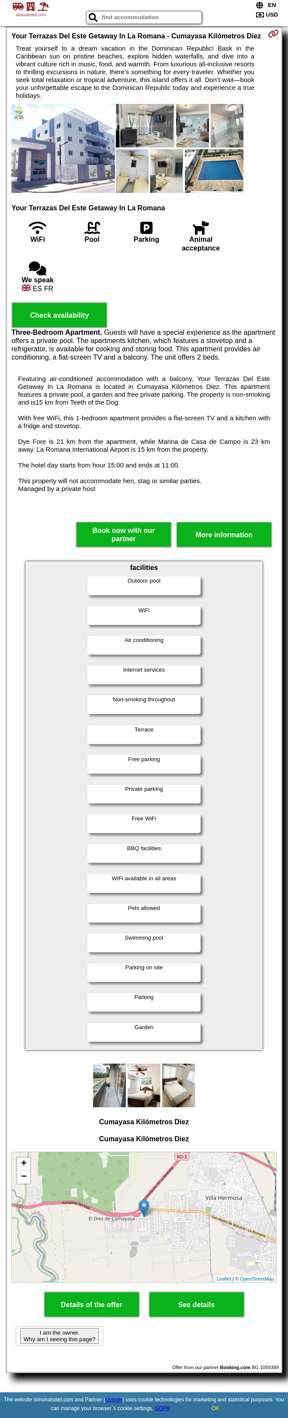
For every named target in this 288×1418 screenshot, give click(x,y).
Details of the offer (91, 1304)
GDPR (162, 1408)
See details (196, 1304)
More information (224, 535)
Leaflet (224, 1278)
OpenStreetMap (257, 1278)
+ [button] (24, 1164)
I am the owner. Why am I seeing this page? (59, 1335)
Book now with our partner (123, 534)
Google (113, 1400)
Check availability (59, 315)
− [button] (24, 1177)
